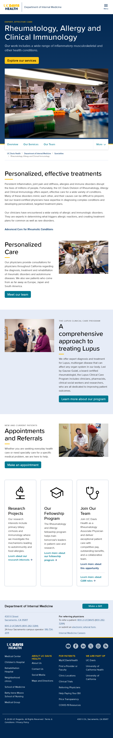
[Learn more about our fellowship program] (56, 493)
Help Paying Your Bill (70, 693)
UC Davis (90, 660)
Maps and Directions (42, 680)
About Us (36, 663)
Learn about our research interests (20, 558)
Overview (12, 144)
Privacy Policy (22, 722)
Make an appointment (23, 464)
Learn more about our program (84, 399)
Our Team (49, 144)
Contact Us (37, 669)
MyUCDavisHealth (68, 660)
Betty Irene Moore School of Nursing (14, 694)
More (99, 144)
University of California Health (95, 667)
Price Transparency (69, 699)
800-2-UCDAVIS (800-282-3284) (22, 626)
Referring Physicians (69, 687)
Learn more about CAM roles (90, 579)
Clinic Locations (67, 675)
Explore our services (21, 60)
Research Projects (16, 510)
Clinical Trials (66, 681)
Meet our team (17, 294)
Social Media (38, 675)
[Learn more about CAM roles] (92, 493)
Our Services (30, 144)
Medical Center (13, 656)
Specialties (59, 153)
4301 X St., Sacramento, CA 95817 (92, 719)
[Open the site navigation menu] (106, 7)
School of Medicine (15, 687)
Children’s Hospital (15, 662)
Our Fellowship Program (54, 513)
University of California (92, 677)
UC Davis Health (14, 153)
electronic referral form (84, 627)
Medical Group (12, 702)
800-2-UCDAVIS (85, 620)
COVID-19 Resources (70, 705)
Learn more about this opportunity (90, 566)
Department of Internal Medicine (37, 153)
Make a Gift (95, 606)
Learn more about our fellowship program (54, 556)
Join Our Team (88, 510)
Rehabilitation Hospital (12, 669)
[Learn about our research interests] (20, 493)
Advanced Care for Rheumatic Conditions (29, 229)
